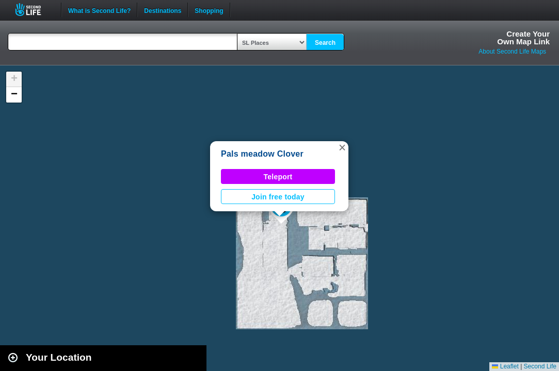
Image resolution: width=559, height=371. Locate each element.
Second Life (33, 9)
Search (325, 42)
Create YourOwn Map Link (523, 37)
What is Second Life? (99, 9)
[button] (342, 147)
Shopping (209, 9)
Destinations (162, 9)
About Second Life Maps (512, 51)
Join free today (278, 197)
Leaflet (505, 366)
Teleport (278, 177)
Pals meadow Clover (262, 153)
